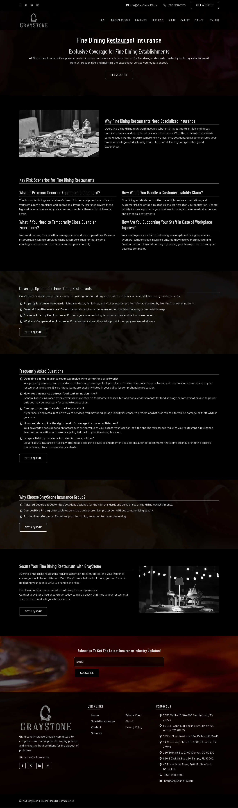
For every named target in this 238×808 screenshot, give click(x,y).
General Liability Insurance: (42, 309)
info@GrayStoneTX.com (142, 5)
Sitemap (96, 733)
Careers (184, 20)
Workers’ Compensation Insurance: (46, 321)
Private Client (133, 716)
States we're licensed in (34, 758)
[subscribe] (87, 673)
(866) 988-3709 (174, 5)
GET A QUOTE (204, 5)
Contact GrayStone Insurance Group (41, 595)
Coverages (141, 20)
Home (102, 20)
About (172, 20)
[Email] (119, 662)
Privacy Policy (133, 727)
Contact (199, 20)
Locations (214, 20)
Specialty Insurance (103, 722)
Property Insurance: (36, 303)
